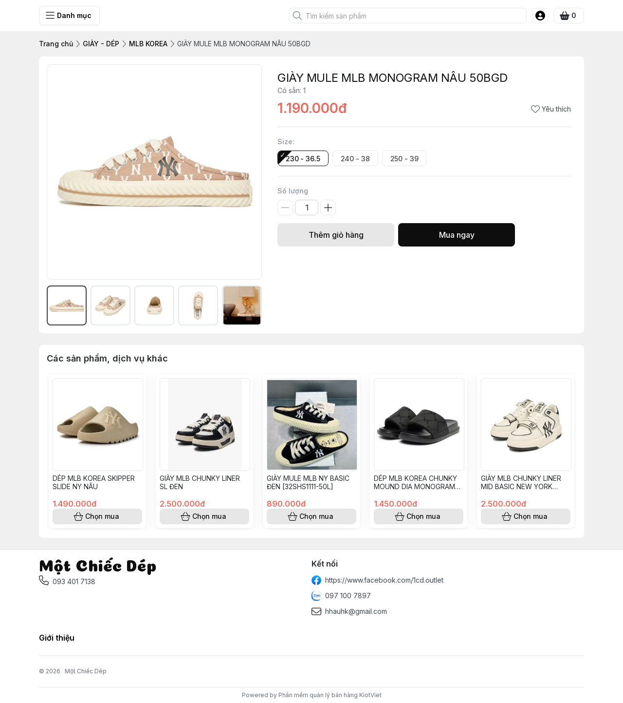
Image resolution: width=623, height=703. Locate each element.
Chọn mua (97, 516)
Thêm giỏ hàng (335, 235)
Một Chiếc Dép (86, 671)
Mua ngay (456, 235)
